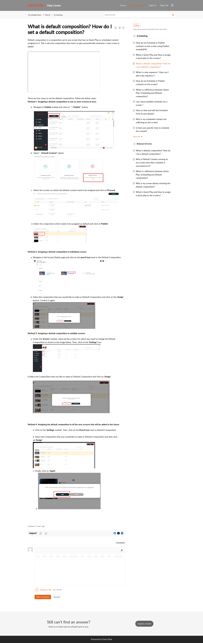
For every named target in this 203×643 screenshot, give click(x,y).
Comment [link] (120, 542)
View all (138, 136)
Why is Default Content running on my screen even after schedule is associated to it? (152, 162)
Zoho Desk (107, 639)
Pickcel (47, 15)
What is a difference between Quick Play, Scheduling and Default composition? (152, 93)
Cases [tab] (123, 5)
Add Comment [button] (42, 597)
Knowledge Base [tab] (137, 5)
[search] (139, 14)
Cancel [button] (57, 597)
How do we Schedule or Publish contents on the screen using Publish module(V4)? (152, 46)
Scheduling (58, 15)
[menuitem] (153, 5)
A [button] (122, 550)
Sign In (152, 5)
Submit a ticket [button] (144, 623)
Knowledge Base (34, 15)
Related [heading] (144, 143)
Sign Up (164, 5)
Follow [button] (137, 25)
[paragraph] (76, 280)
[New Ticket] (144, 623)
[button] (172, 5)
